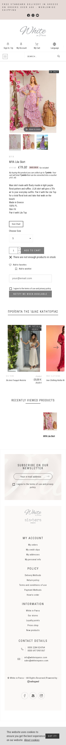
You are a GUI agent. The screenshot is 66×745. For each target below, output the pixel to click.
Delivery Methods (33, 599)
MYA (11, 157)
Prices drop (33, 649)
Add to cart (32, 250)
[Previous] (10, 359)
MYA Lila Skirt (49, 460)
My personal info (33, 583)
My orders (33, 569)
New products (33, 654)
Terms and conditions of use (33, 609)
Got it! (52, 736)
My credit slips (33, 573)
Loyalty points (33, 644)
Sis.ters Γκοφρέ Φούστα (16, 404)
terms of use (30, 288)
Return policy (33, 604)
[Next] (56, 359)
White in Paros (33, 634)
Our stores (33, 639)
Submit (47, 500)
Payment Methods (33, 614)
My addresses (33, 578)
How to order (33, 619)
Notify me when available (30, 294)
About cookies (32, 740)
